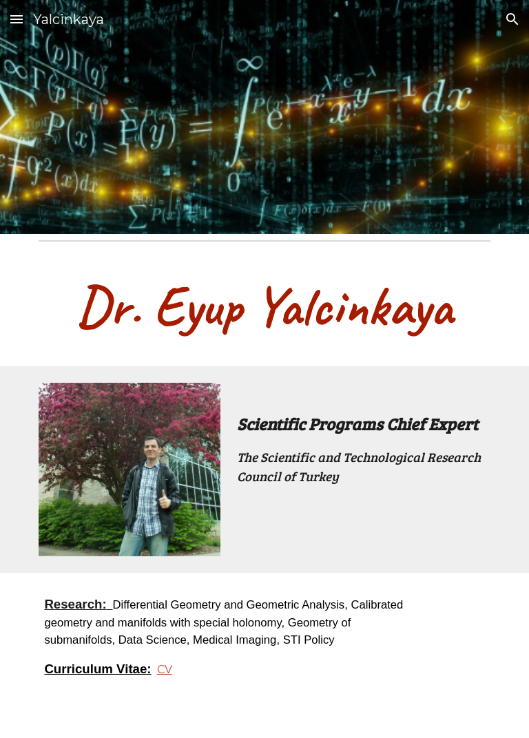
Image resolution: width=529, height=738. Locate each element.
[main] (264, 306)
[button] (16, 19)
